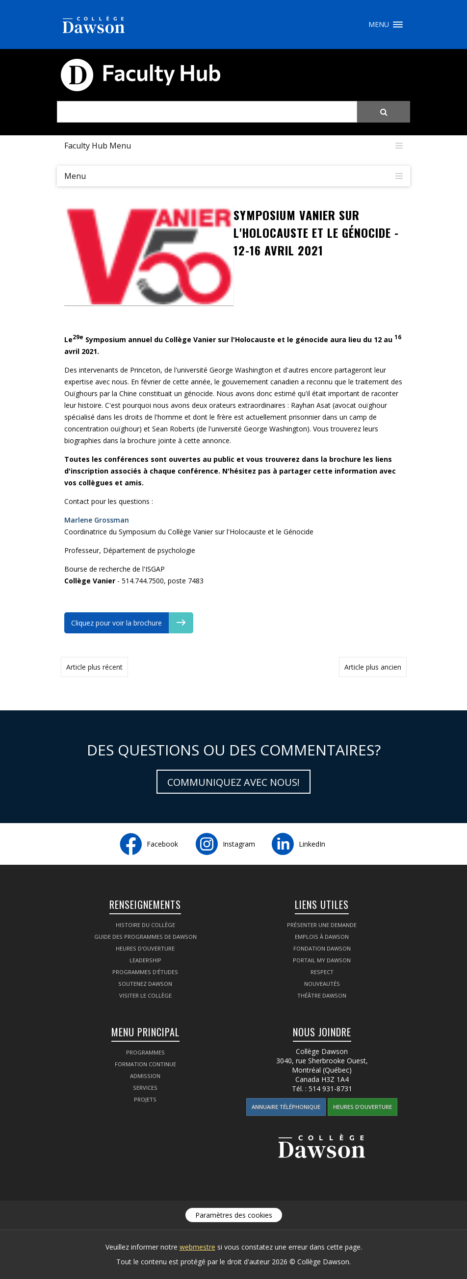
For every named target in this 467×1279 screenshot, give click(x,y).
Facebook (162, 844)
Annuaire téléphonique (286, 1106)
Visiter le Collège (145, 995)
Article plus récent (94, 667)
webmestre (197, 1247)
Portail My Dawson (322, 960)
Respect (322, 972)
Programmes (145, 1052)
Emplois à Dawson (322, 936)
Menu (397, 24)
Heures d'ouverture (145, 948)
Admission (145, 1075)
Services (145, 1087)
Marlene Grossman (96, 520)
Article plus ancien (372, 667)
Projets (145, 1099)
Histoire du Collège (145, 924)
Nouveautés (322, 983)
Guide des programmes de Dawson (145, 936)
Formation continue (145, 1064)
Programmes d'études (145, 972)
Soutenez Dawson (145, 983)
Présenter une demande (322, 924)
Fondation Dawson (322, 948)
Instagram (239, 844)
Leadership (145, 960)
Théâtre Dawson (321, 995)
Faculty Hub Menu (97, 145)
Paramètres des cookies (233, 1215)
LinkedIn (312, 844)
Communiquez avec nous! (233, 782)
